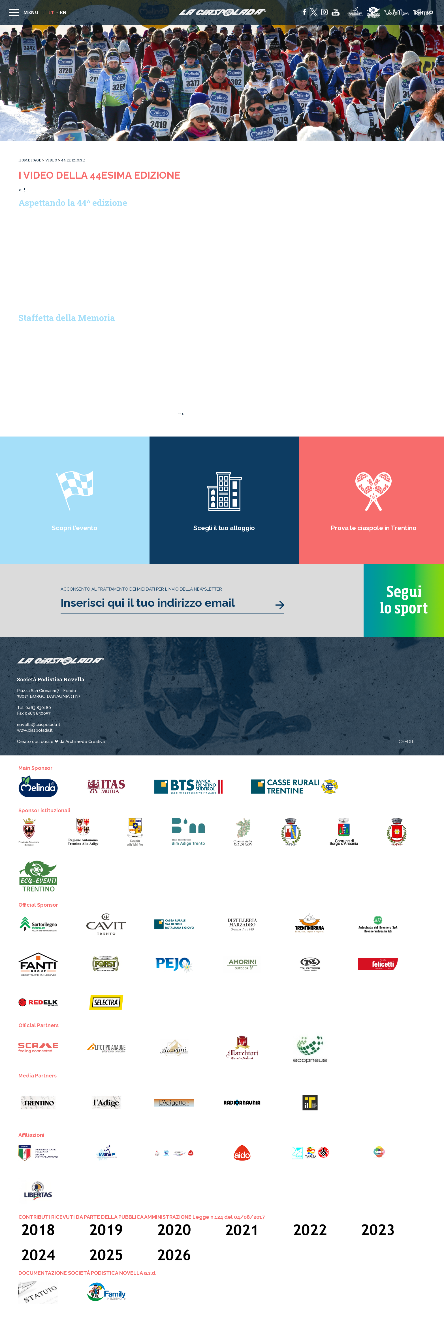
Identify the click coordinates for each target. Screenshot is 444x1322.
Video (51, 160)
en (63, 12)
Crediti (407, 741)
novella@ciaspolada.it (38, 724)
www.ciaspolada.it (35, 730)
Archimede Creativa (85, 741)
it (51, 12)
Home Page (29, 160)
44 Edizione (73, 160)
